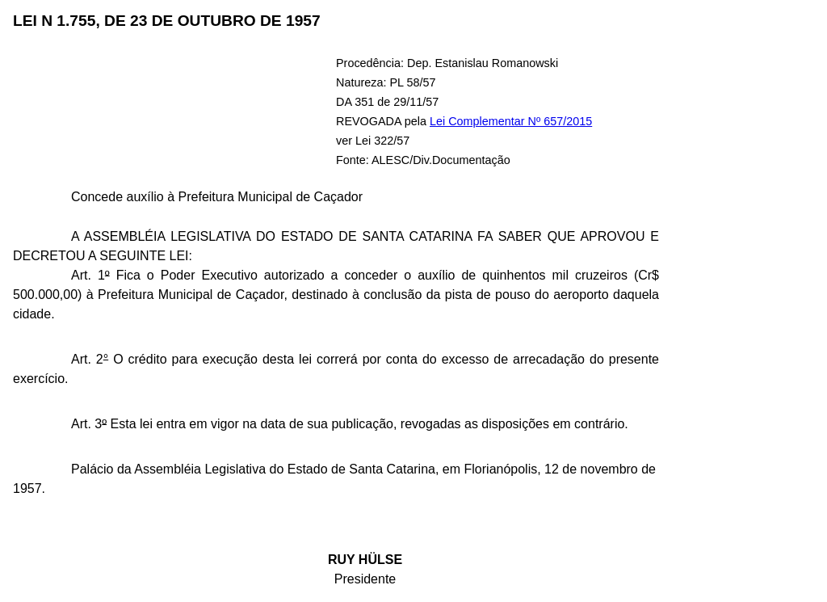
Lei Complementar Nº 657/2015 (511, 121)
